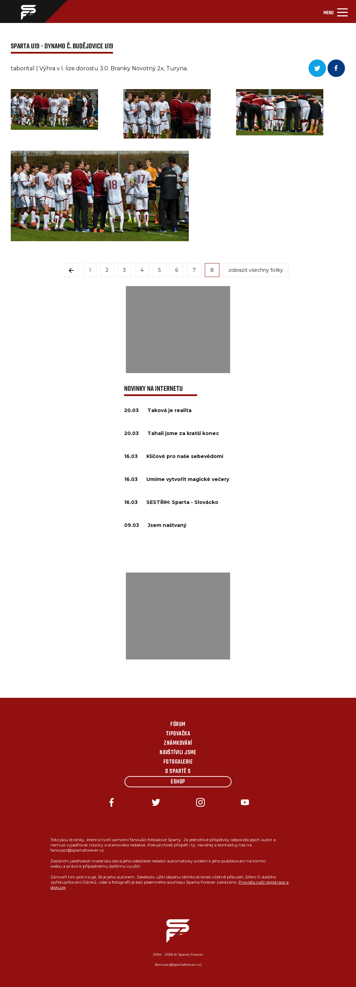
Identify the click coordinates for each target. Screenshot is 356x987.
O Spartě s (178, 771)
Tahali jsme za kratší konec (183, 433)
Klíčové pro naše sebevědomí (184, 456)
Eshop (178, 782)
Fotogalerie (178, 762)
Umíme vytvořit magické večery (187, 479)
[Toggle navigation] (335, 11)
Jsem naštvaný (167, 525)
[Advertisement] (178, 329)
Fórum (177, 724)
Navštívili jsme (178, 752)
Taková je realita (169, 410)
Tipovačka (178, 734)
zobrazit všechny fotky (255, 270)
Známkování (178, 743)
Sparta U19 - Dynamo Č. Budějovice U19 (62, 46)
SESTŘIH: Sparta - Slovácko (182, 502)
